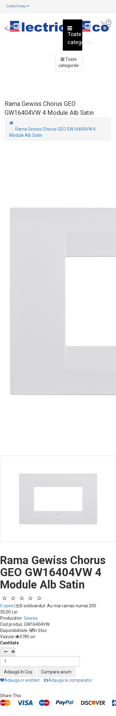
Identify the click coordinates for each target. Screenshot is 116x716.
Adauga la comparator (68, 680)
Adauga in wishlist (20, 680)
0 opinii (7, 605)
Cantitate (9, 642)
